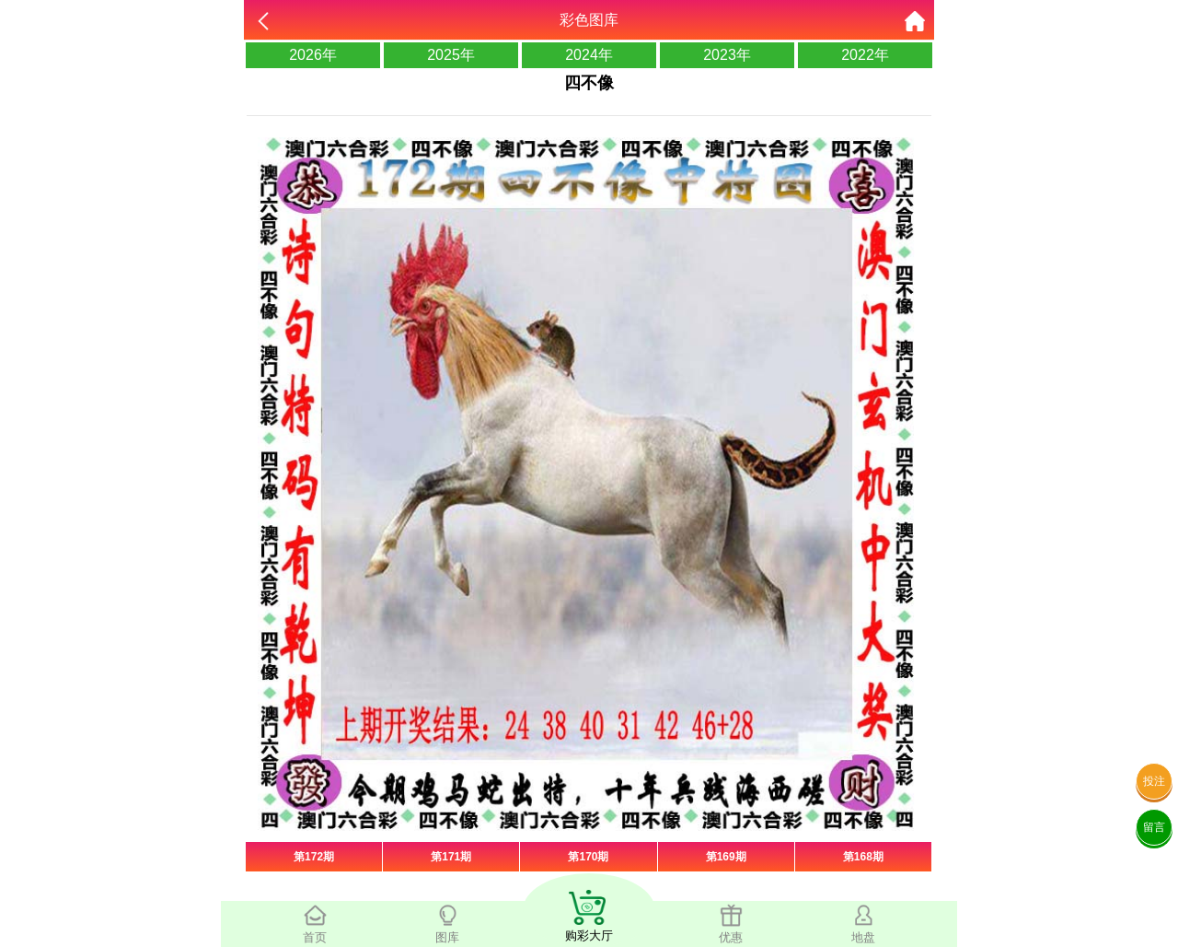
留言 (1154, 827)
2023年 (727, 55)
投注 (1154, 781)
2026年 (313, 55)
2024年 (589, 55)
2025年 (451, 55)
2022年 (865, 55)
